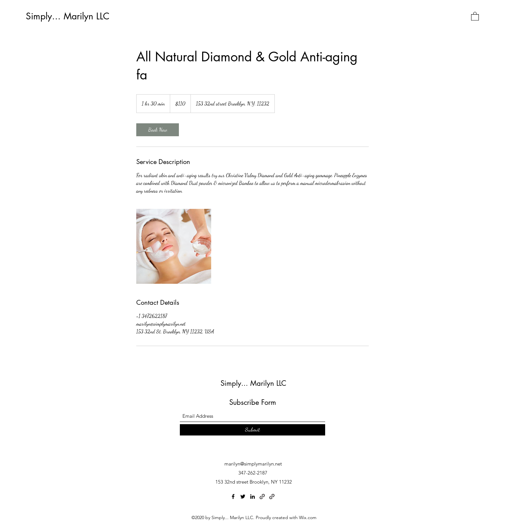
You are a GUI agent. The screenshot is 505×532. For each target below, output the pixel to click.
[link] (157, 129)
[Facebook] (233, 496)
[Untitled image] (173, 246)
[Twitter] (243, 496)
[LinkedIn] (252, 496)
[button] (475, 16)
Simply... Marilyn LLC (67, 16)
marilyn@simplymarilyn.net (253, 464)
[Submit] (252, 429)
